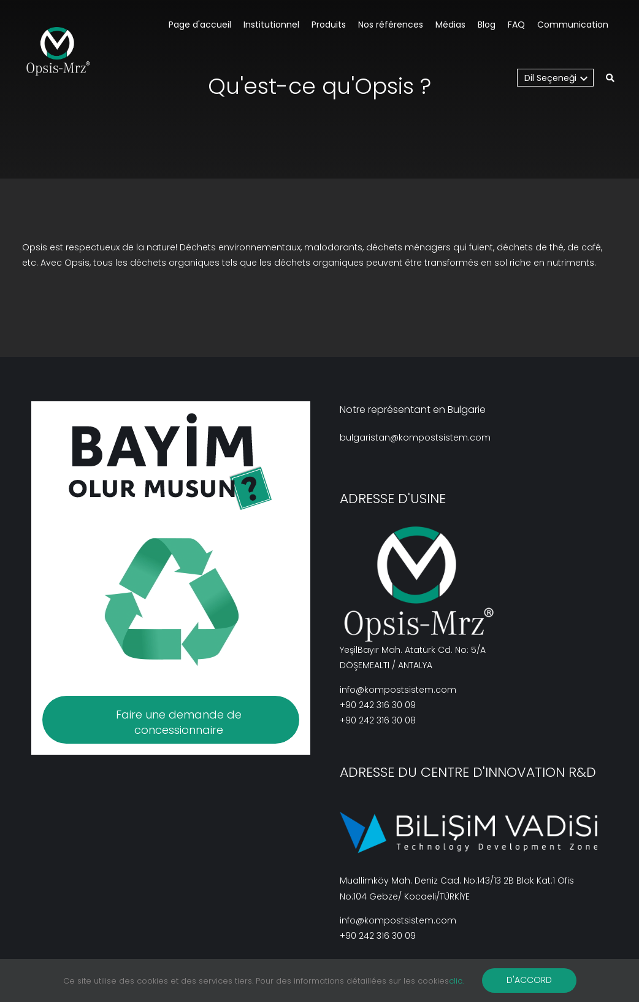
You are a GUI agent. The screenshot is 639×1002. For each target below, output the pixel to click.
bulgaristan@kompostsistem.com (415, 437)
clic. (456, 981)
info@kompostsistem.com (398, 690)
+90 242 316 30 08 (378, 720)
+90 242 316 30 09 (378, 705)
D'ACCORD (529, 980)
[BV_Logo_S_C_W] (63, 51)
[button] (610, 78)
